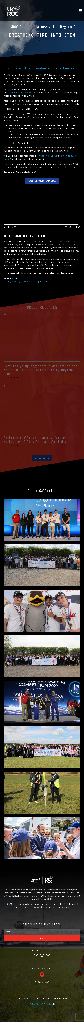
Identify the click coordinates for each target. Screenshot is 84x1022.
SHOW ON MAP (42, 982)
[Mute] (70, 227)
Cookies (57, 1004)
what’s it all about (48, 156)
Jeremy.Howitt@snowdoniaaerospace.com (26, 281)
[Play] (8, 226)
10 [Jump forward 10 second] (11, 227)
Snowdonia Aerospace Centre (23, 93)
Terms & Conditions (44, 1004)
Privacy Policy (29, 1004)
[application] (42, 207)
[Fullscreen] (79, 227)
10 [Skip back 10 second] (5, 227)
